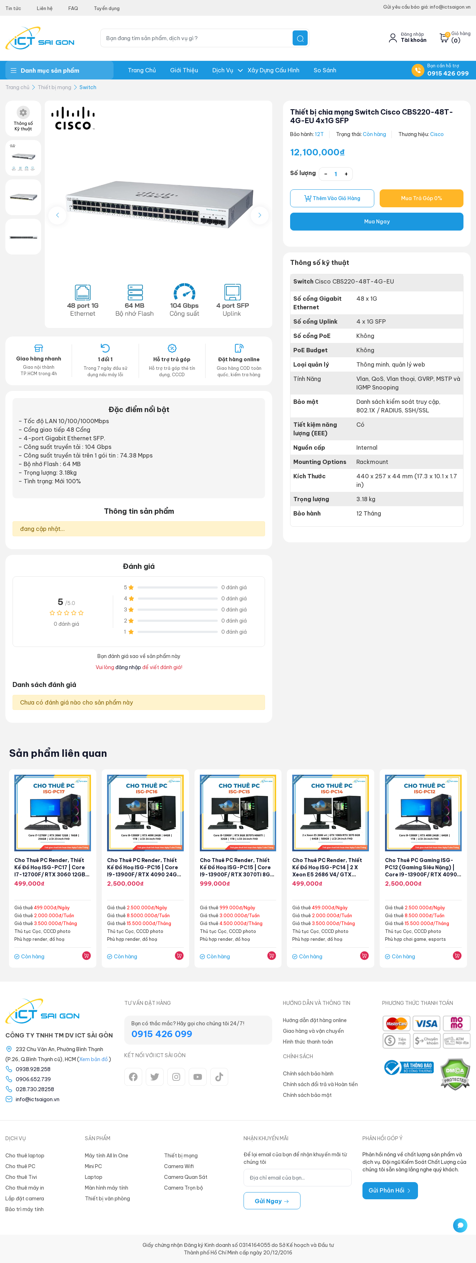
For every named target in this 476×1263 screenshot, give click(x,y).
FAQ (73, 8)
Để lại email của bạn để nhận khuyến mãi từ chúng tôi (295, 1158)
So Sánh (325, 70)
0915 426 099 (448, 73)
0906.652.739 (33, 1079)
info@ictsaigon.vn (37, 1099)
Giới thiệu (184, 70)
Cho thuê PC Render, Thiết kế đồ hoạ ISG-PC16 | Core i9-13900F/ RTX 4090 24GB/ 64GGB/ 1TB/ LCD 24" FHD (142, 874)
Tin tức (13, 8)
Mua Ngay (377, 222)
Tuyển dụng (107, 8)
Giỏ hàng (461, 34)
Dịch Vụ (222, 70)
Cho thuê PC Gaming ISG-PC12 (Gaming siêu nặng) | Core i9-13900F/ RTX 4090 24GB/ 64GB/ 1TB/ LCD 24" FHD (422, 874)
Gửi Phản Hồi (390, 1190)
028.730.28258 (35, 1089)
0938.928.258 (33, 1069)
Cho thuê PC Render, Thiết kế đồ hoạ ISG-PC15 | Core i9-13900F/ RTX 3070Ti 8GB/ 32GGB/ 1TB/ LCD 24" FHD (236, 874)
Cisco (437, 134)
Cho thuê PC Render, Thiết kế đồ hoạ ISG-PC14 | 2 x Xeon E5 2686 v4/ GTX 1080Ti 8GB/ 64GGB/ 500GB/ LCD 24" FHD (327, 874)
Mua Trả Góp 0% (421, 198)
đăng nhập (128, 667)
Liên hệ (45, 8)
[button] (260, 215)
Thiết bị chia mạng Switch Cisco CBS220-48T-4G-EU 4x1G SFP (375, 116)
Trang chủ (142, 70)
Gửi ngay (272, 1201)
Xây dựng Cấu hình (273, 70)
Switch (88, 87)
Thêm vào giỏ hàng (332, 198)
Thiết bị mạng (54, 87)
